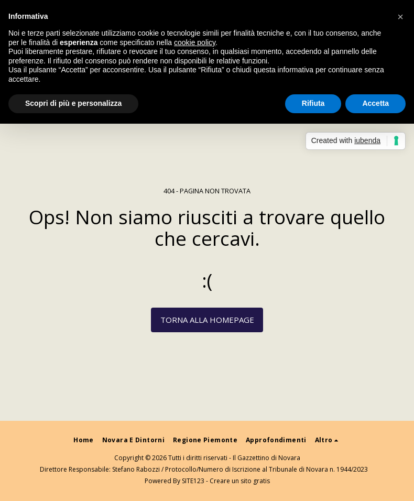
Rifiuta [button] (313, 103)
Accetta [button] (375, 103)
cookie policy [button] (194, 42)
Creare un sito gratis (240, 480)
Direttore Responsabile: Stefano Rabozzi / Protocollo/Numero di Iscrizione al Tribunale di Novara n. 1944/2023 (204, 469)
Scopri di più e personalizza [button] (73, 103)
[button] (400, 16)
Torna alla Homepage (207, 319)
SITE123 (193, 480)
